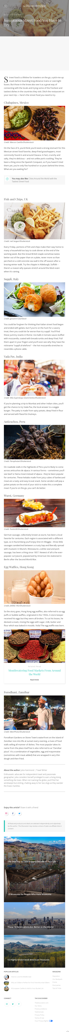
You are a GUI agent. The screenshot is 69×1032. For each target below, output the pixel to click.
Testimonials (39, 1012)
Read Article (34, 680)
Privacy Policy (39, 1015)
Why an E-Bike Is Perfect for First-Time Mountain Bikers (30, 982)
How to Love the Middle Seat (21, 976)
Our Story (38, 1006)
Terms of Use (39, 1018)
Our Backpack (57, 979)
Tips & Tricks (56, 988)
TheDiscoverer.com (41, 1003)
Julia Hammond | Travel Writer (25, 770)
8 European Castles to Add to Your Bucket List (27, 988)
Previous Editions (41, 1009)
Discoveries (12, 14)
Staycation (56, 976)
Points (54, 982)
